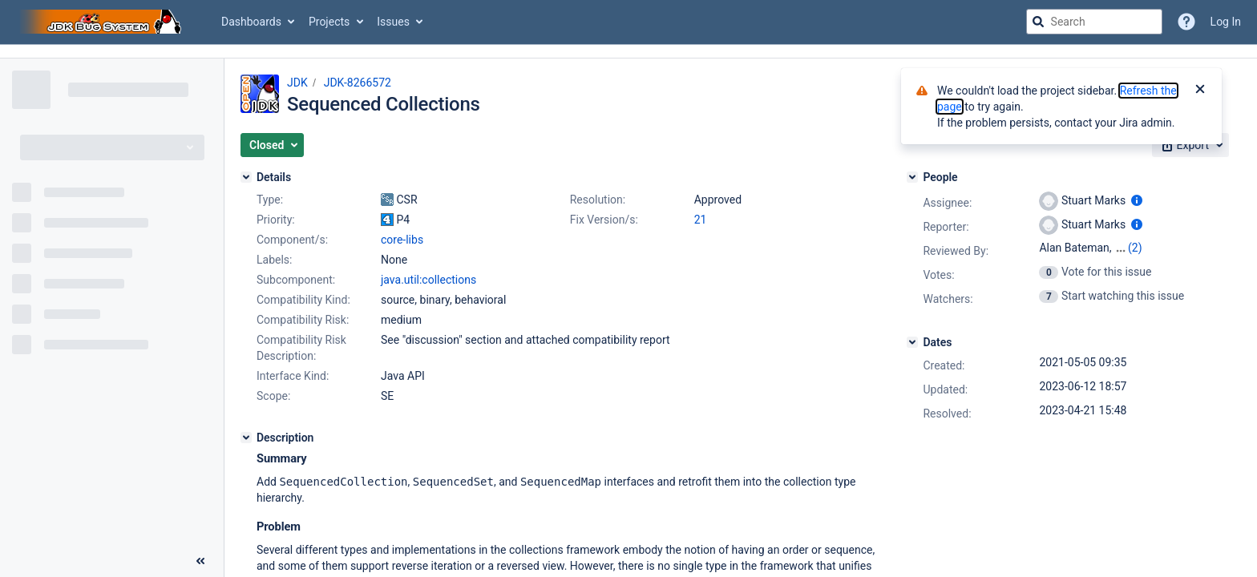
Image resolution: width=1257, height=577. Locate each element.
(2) (1135, 247)
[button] (272, 145)
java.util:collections (428, 279)
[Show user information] (1136, 200)
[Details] (246, 177)
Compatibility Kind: (303, 299)
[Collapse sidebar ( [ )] (200, 561)
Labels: (274, 259)
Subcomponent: (296, 279)
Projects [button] (329, 21)
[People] (912, 177)
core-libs (402, 239)
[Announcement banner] (628, 52)
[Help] (1186, 21)
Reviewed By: (955, 250)
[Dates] (912, 342)
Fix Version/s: (604, 219)
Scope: (273, 395)
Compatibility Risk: (303, 319)
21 (700, 219)
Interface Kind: (293, 375)
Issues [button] (393, 21)
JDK (297, 82)
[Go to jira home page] (102, 22)
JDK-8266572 (357, 82)
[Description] (246, 437)
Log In (1226, 21)
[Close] (1200, 91)
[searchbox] (1094, 21)
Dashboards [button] (251, 21)
